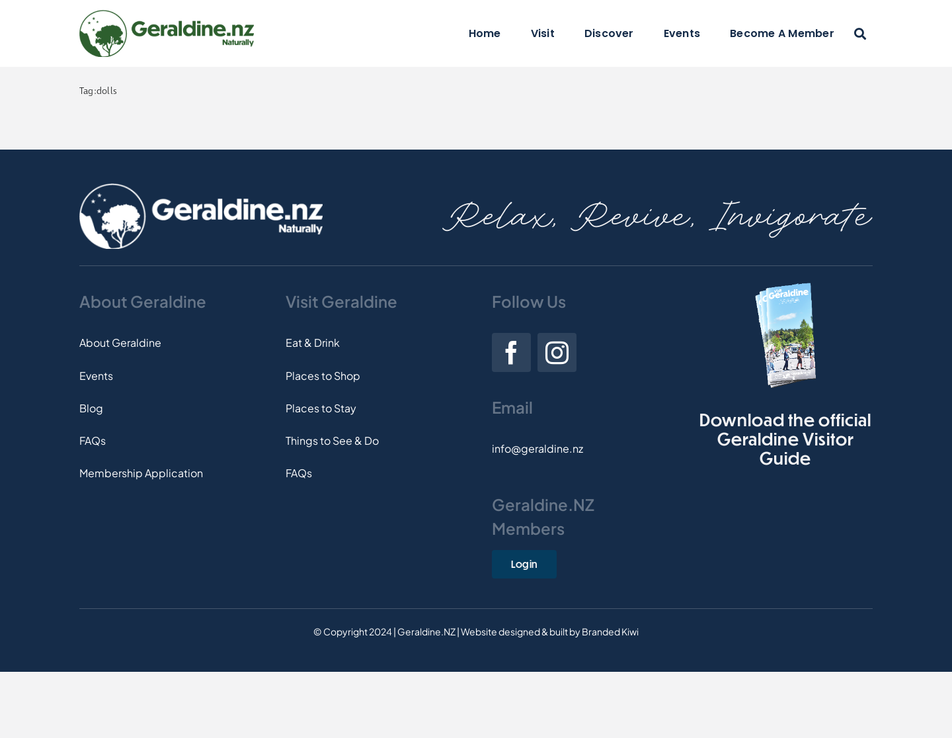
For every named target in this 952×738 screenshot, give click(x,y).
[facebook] (511, 352)
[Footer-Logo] (201, 188)
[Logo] (166, 15)
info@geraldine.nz (537, 448)
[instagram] (556, 352)
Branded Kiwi (610, 631)
